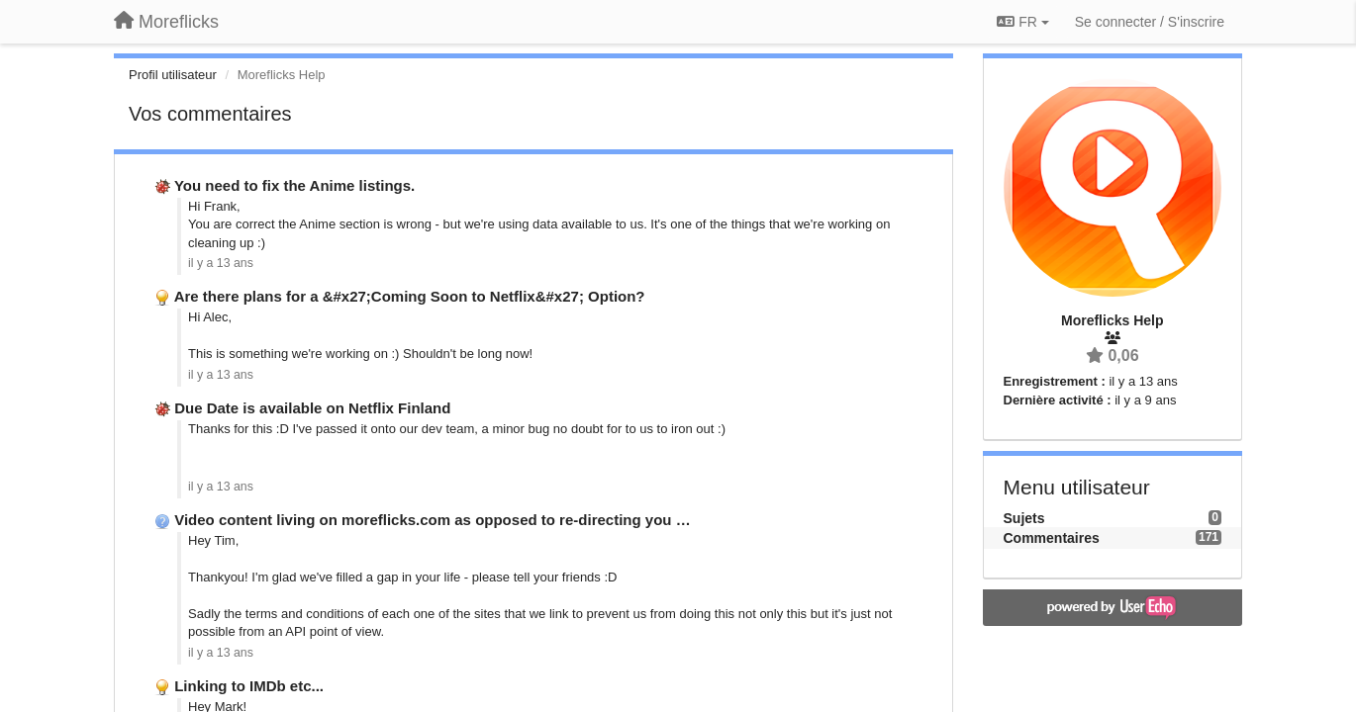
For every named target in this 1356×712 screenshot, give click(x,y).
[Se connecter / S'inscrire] (1149, 22)
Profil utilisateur (173, 74)
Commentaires (1052, 538)
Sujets (1024, 518)
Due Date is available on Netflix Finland (312, 408)
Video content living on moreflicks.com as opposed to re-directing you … (432, 519)
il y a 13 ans (220, 263)
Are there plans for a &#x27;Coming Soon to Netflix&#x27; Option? (409, 296)
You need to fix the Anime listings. (294, 185)
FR (1022, 22)
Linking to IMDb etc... (249, 685)
